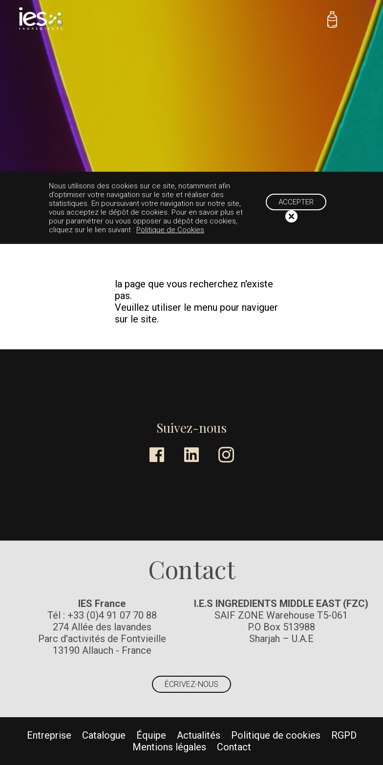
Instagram (226, 455)
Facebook (157, 455)
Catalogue (104, 735)
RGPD (344, 735)
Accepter (296, 202)
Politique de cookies (275, 735)
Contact (234, 747)
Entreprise (49, 735)
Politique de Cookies (170, 229)
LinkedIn (191, 455)
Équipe (151, 735)
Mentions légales (169, 747)
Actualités (198, 735)
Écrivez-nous (191, 684)
